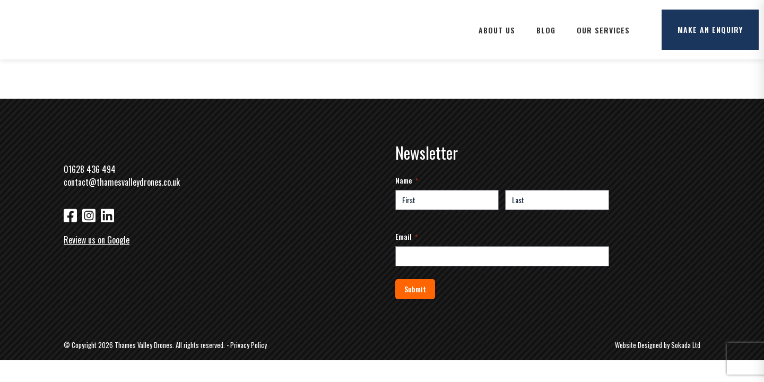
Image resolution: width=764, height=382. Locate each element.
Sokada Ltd (685, 345)
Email (406, 236)
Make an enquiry (710, 29)
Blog (545, 30)
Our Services (603, 30)
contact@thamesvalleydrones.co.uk (122, 182)
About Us (497, 30)
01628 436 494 (90, 169)
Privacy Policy (248, 345)
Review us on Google (96, 240)
